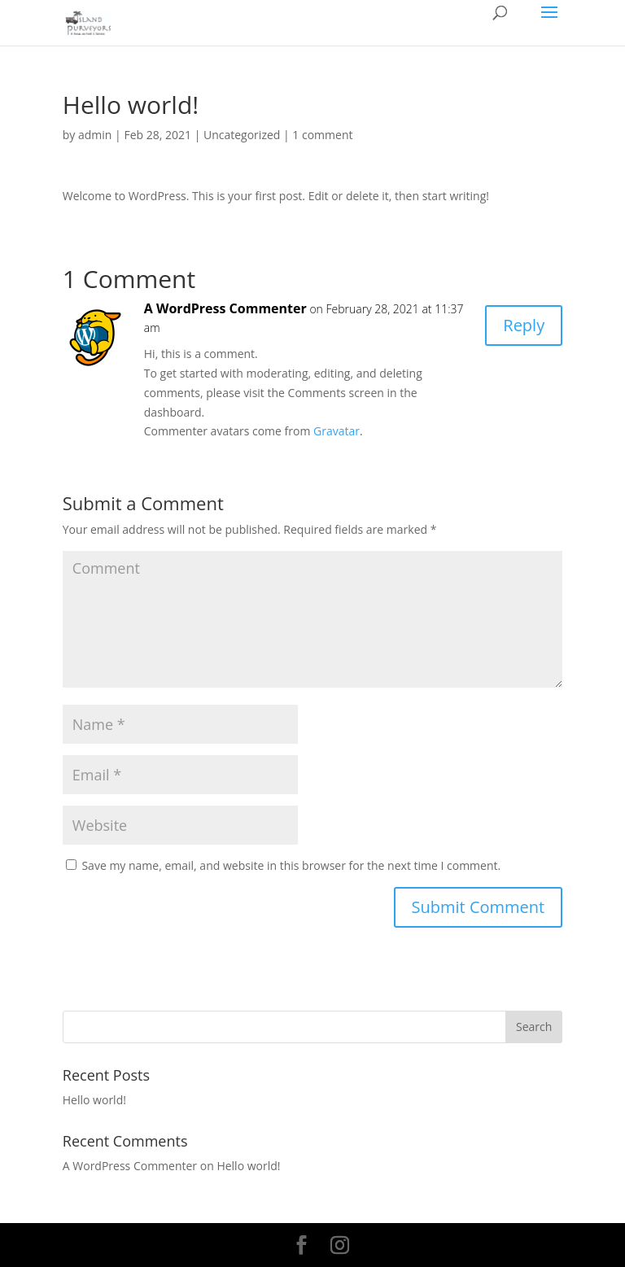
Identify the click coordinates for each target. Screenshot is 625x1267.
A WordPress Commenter (225, 308)
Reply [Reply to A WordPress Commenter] (523, 325)
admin (94, 134)
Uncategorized (241, 134)
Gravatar (336, 431)
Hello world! (94, 1100)
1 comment (322, 134)
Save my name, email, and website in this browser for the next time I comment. (290, 865)
